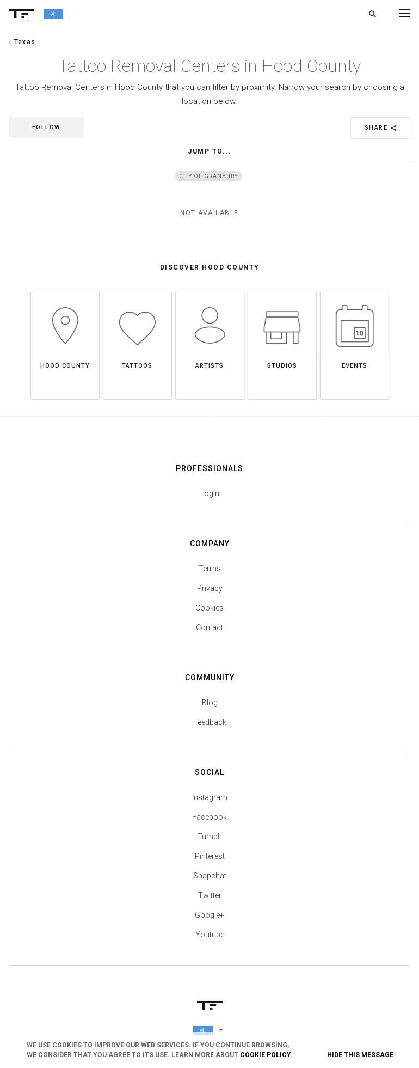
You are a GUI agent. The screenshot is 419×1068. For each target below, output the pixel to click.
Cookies (209, 607)
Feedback (209, 722)
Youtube (209, 934)
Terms (210, 568)
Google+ (209, 915)
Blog (210, 702)
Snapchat (209, 875)
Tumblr (210, 836)
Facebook (209, 817)
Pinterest (210, 856)
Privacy (210, 588)
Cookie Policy (265, 1055)
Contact (209, 627)
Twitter (209, 895)
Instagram (209, 797)
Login (209, 493)
